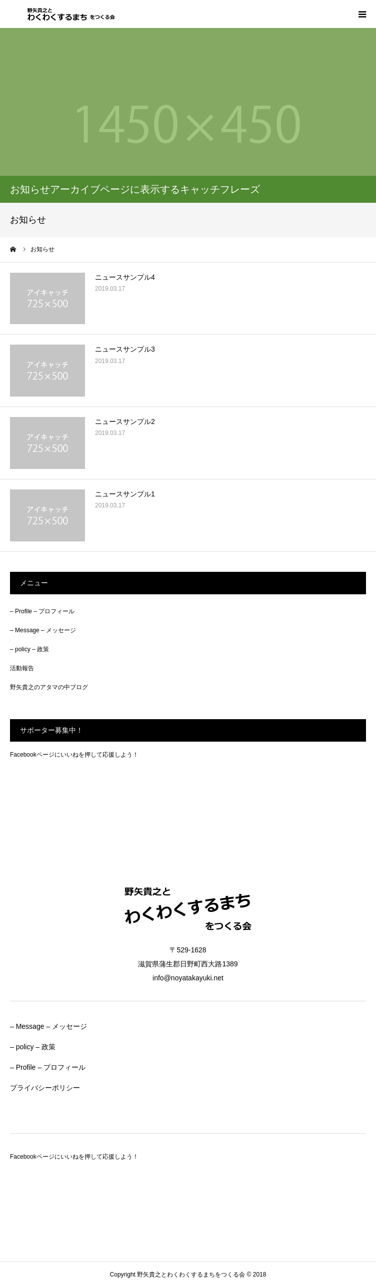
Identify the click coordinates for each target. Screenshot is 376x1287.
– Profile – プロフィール (42, 611)
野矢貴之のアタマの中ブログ (49, 687)
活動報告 (22, 668)
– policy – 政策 (29, 649)
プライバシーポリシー (45, 1088)
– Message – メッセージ (43, 630)
